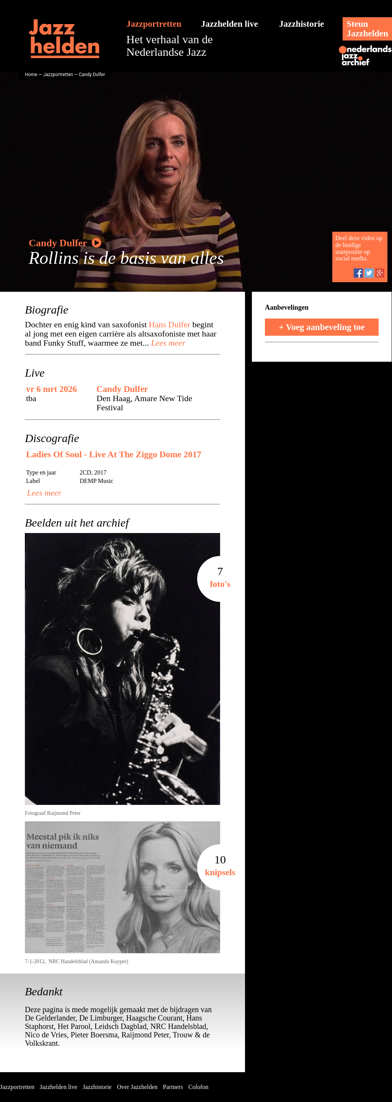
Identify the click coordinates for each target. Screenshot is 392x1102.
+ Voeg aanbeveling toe (322, 327)
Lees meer (167, 343)
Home (31, 74)
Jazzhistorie (301, 24)
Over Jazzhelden (137, 1087)
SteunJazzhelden (367, 28)
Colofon (198, 1087)
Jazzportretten (153, 24)
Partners (173, 1087)
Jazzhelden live (229, 24)
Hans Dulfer (169, 324)
